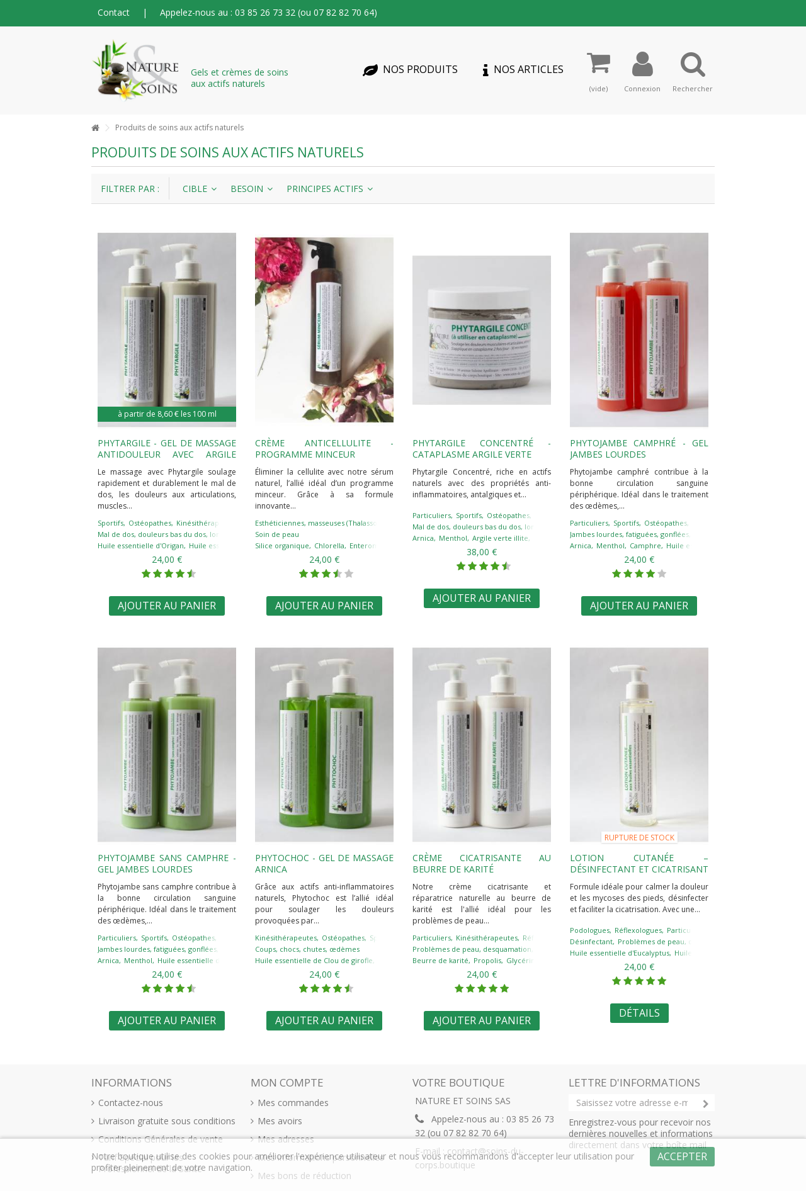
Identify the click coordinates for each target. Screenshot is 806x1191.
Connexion (642, 88)
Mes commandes (293, 1103)
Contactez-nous (130, 1103)
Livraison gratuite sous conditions (167, 1121)
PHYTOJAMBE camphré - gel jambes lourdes (639, 448)
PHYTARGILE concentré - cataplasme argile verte (481, 448)
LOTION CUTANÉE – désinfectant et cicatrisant (639, 863)
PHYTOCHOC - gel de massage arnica (324, 863)
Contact (114, 12)
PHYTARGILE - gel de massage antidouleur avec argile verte (167, 454)
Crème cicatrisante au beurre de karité (481, 863)
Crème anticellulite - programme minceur (324, 448)
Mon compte (287, 1082)
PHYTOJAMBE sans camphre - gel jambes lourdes (167, 863)
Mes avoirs (280, 1121)
